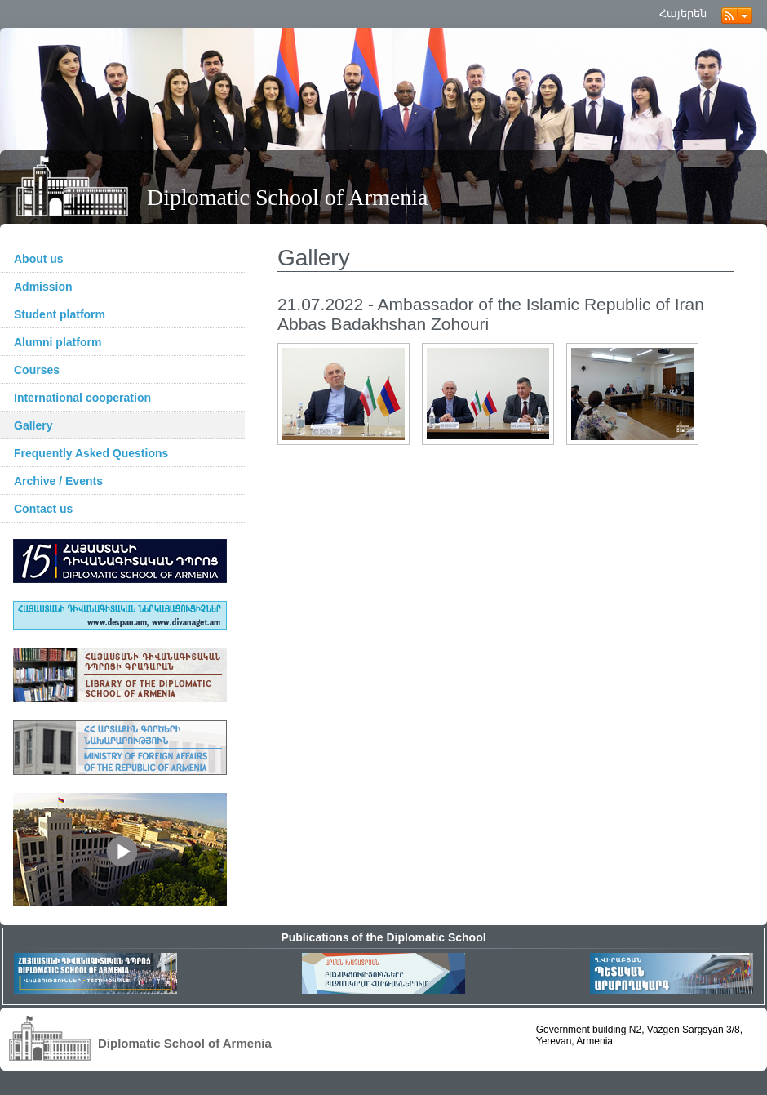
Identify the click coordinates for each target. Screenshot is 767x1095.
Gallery (33, 425)
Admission (43, 286)
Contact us (43, 508)
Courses (37, 369)
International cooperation (82, 397)
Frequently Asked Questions (91, 453)
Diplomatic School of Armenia (287, 197)
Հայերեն (683, 13)
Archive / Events (58, 480)
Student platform (59, 314)
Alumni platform (57, 342)
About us (39, 258)
